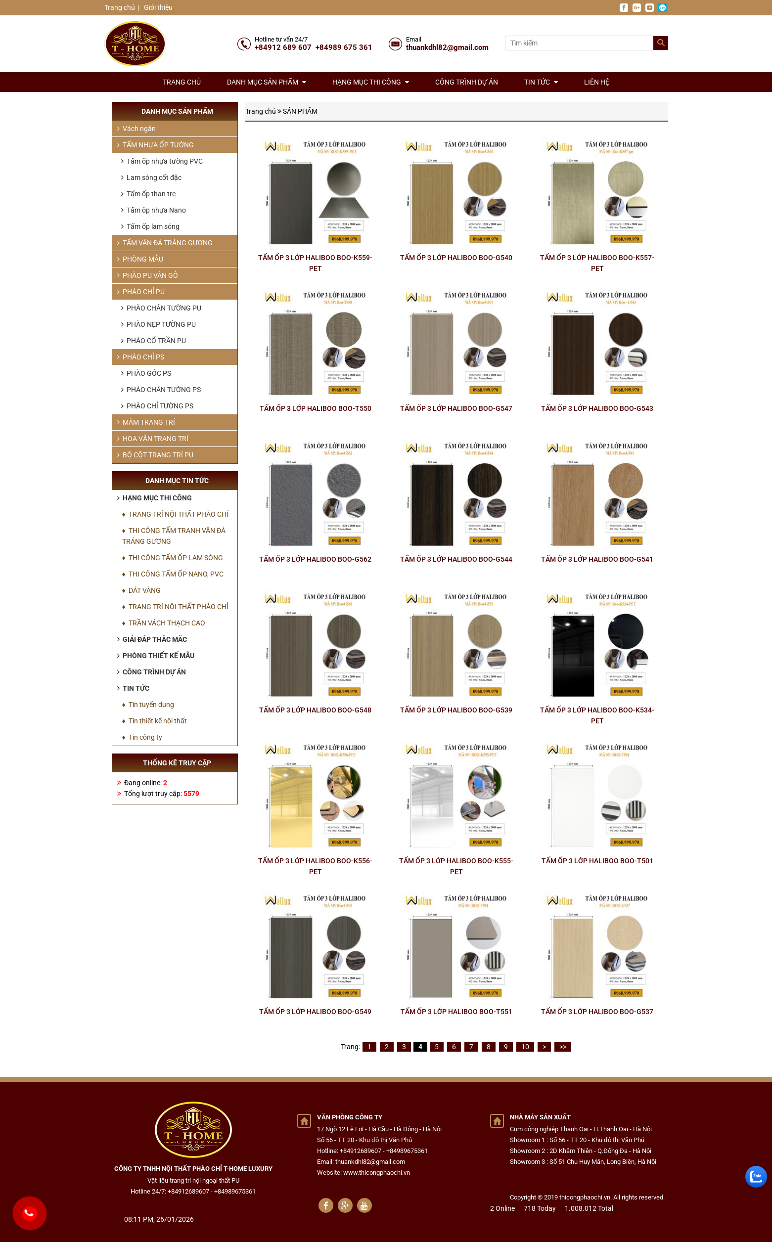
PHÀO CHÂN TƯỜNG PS (161, 390)
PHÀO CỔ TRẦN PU (153, 341)
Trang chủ (119, 7)
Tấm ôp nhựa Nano (153, 210)
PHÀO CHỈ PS (140, 357)
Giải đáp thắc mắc (152, 639)
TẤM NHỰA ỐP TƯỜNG (155, 145)
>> (562, 1047)
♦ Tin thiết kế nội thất (154, 721)
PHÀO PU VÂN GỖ (147, 275)
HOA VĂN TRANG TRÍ (152, 439)
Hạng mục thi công (370, 82)
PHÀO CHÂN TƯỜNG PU (161, 308)
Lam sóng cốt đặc (151, 177)
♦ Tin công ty (142, 737)
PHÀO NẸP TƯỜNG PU (158, 324)
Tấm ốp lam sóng (150, 226)
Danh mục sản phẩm (266, 82)
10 (525, 1047)
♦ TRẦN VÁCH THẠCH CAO (163, 623)
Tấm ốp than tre (148, 194)
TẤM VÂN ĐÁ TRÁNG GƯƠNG (165, 243)
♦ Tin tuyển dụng (148, 705)
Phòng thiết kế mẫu (155, 656)
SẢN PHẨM (300, 111)
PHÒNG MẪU (140, 259)
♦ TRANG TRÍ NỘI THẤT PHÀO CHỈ (175, 514)
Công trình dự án (466, 82)
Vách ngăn (136, 129)
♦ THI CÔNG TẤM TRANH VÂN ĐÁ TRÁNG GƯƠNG (174, 536)
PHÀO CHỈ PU (141, 292)
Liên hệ (596, 82)
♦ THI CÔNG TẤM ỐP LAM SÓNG (172, 558)
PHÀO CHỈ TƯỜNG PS (157, 406)
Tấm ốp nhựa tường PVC (162, 161)
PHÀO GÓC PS (146, 373)
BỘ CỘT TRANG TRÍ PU (155, 455)
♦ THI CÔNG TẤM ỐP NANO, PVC (173, 574)
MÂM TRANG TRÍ (146, 422)
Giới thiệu (157, 7)
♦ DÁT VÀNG (141, 590)
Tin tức (541, 82)
